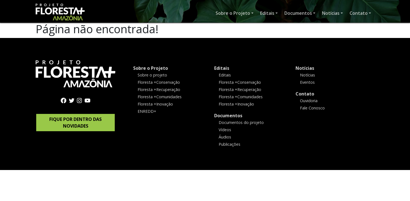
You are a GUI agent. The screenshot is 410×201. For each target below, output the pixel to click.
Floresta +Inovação (155, 104)
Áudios (225, 136)
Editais (221, 68)
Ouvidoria (309, 100)
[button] (234, 13)
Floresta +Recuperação (159, 89)
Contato (305, 94)
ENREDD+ (147, 111)
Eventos (307, 82)
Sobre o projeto (152, 75)
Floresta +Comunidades (160, 96)
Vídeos (225, 129)
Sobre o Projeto (150, 68)
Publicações (229, 144)
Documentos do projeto (241, 122)
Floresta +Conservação (159, 82)
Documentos (228, 116)
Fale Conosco (312, 108)
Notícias (305, 68)
